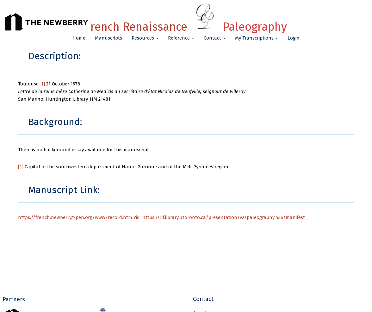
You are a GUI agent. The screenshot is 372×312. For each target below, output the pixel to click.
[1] (42, 84)
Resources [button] (145, 38)
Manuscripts (108, 38)
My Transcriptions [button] (256, 38)
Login (294, 38)
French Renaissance (186, 26)
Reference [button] (181, 38)
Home (78, 38)
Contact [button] (215, 38)
